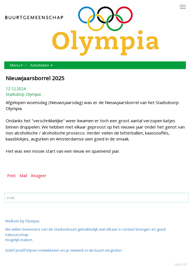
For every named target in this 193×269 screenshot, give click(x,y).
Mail (23, 175)
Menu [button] (16, 65)
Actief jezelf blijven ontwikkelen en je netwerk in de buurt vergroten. (64, 250)
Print (11, 175)
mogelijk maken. (19, 239)
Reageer (38, 175)
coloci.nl (180, 264)
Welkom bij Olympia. (22, 221)
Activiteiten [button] (41, 65)
